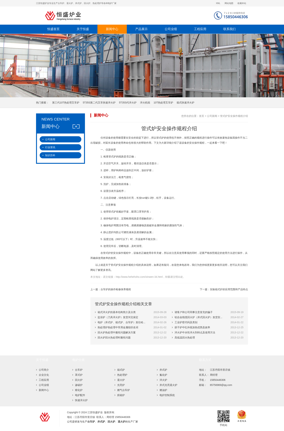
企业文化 (42, 374)
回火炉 (77, 379)
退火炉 (119, 379)
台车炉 (77, 369)
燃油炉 (162, 390)
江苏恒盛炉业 (99, 16)
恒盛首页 (53, 29)
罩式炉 (77, 374)
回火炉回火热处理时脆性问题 (113, 337)
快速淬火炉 (80, 400)
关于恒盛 (83, 29)
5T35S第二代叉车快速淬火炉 (99, 102)
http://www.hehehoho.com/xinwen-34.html (139, 276)
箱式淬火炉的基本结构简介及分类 (115, 312)
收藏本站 (241, 3)
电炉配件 (78, 395)
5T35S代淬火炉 (128, 102)
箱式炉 (119, 369)
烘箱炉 (119, 395)
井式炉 (162, 369)
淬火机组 (145, 102)
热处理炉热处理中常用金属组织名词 (116, 327)
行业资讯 (50, 147)
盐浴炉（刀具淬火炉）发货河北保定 (116, 317)
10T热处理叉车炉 (163, 102)
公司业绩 (171, 29)
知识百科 (50, 155)
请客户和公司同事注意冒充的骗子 (192, 312)
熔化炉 (77, 390)
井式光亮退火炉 (167, 385)
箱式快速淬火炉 (185, 102)
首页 (201, 115)
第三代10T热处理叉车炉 (65, 102)
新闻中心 (112, 29)
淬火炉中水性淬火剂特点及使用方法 (193, 332)
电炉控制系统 (166, 395)
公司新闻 (212, 115)
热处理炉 (120, 374)
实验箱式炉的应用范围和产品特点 (229, 289)
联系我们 (229, 29)
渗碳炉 (77, 385)
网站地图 (229, 3)
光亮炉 (119, 385)
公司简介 (42, 369)
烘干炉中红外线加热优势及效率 (191, 327)
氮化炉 (162, 374)
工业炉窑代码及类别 (184, 322)
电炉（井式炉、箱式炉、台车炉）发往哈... (120, 322)
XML (218, 3)
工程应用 (200, 29)
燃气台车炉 (122, 390)
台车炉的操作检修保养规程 (116, 289)
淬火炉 (162, 379)
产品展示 (141, 29)
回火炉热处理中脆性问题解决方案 (115, 332)
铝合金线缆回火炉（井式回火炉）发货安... (197, 317)
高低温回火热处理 (183, 337)
